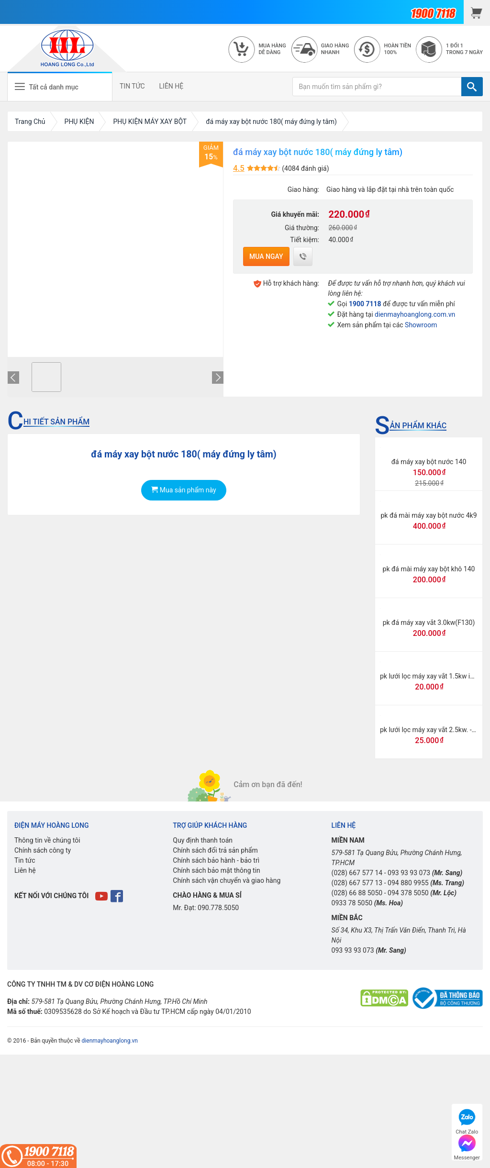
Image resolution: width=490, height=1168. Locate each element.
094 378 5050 (408, 893)
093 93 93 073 (409, 873)
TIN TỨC (132, 86)
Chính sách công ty (42, 850)
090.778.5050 (218, 908)
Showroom (421, 325)
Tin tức (24, 860)
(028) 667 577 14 (357, 873)
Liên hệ (25, 870)
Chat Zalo (467, 1120)
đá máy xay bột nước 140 (429, 462)
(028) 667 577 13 (357, 883)
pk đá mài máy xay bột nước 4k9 (428, 515)
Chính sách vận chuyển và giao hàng (226, 880)
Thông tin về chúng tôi (47, 840)
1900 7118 (365, 304)
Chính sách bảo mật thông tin (216, 870)
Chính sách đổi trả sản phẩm (215, 850)
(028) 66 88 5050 (357, 893)
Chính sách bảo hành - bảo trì (216, 860)
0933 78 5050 (352, 903)
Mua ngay (266, 256)
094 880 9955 (408, 883)
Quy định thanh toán (203, 840)
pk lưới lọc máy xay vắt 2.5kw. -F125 (433, 730)
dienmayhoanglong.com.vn (415, 314)
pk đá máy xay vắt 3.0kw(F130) (429, 622)
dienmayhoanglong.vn (110, 1040)
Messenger (467, 1146)
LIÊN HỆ (171, 86)
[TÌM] (472, 86)
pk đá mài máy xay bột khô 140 (429, 569)
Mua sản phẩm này (183, 490)
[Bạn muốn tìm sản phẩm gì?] (377, 86)
